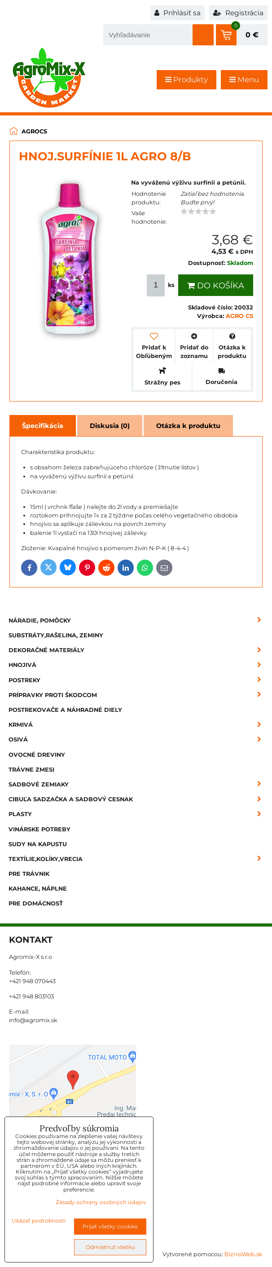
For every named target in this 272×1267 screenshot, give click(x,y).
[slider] (198, 211)
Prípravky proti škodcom (138, 695)
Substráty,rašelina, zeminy (56, 635)
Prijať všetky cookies (110, 1226)
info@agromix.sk (33, 1020)
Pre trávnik (29, 873)
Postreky (138, 680)
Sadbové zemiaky (138, 784)
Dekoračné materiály (138, 650)
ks (161, 285)
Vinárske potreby (39, 829)
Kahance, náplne (38, 888)
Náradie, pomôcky (138, 620)
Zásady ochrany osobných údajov (101, 1202)
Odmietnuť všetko (110, 1247)
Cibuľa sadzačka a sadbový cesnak (138, 799)
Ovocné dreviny (37, 754)
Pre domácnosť (36, 903)
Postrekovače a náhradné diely (65, 709)
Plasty (138, 814)
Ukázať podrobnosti (39, 1220)
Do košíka (215, 286)
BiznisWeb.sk (243, 1254)
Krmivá (138, 724)
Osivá (138, 739)
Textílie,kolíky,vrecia (138, 859)
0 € (252, 35)
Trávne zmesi (31, 769)
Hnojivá (138, 665)
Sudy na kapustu (38, 844)
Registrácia (238, 13)
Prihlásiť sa (177, 13)
